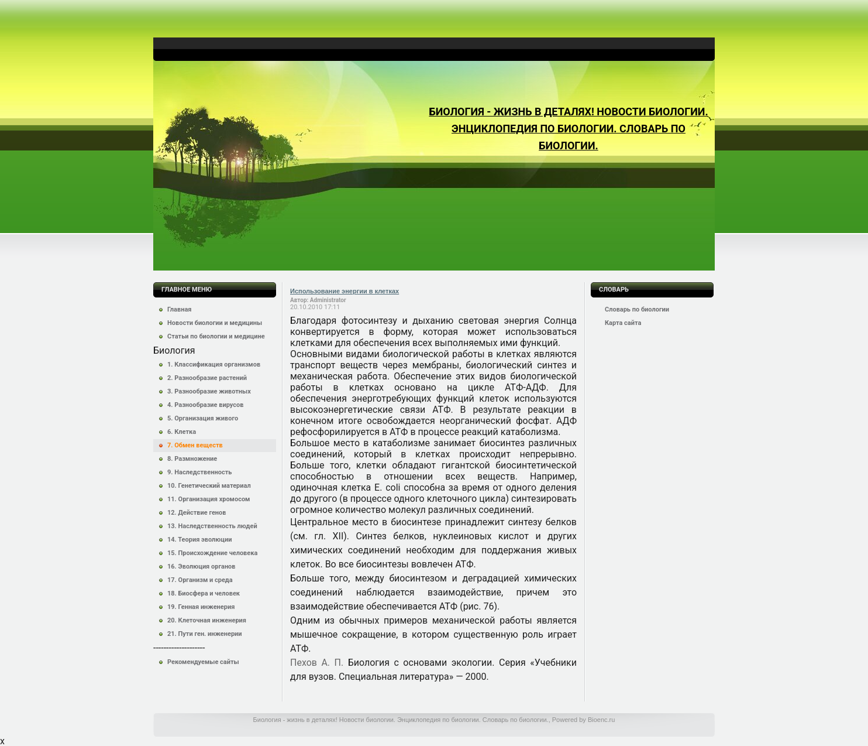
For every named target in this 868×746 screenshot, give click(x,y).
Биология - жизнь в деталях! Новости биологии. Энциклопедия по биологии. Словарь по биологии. (568, 128)
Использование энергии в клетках (344, 291)
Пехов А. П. (316, 662)
